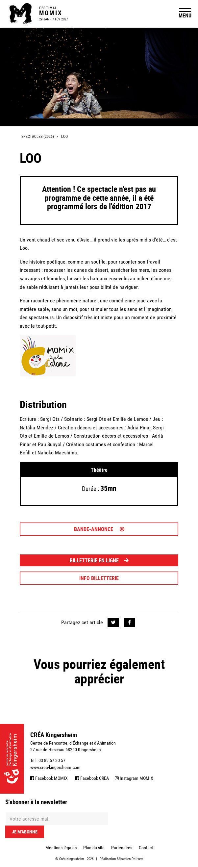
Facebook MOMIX (49, 778)
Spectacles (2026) (37, 136)
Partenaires (121, 847)
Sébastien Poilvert (130, 859)
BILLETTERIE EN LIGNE (99, 560)
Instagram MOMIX (134, 778)
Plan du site (94, 847)
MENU (185, 15)
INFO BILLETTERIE (99, 578)
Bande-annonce (99, 529)
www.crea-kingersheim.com (55, 767)
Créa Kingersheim (71, 859)
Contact (146, 847)
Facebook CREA (92, 778)
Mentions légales (61, 847)
